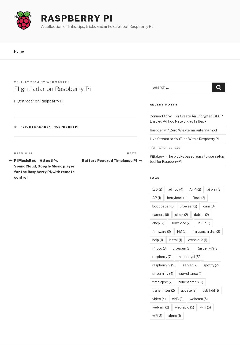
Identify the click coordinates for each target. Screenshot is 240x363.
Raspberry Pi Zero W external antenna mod (183, 130)
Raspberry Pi (77, 18)
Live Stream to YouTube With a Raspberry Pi (184, 139)
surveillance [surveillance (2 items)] (190, 274)
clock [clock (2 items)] (181, 215)
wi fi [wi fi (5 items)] (205, 307)
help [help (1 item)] (157, 240)
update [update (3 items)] (188, 290)
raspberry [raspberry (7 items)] (162, 257)
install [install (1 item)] (175, 240)
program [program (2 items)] (182, 248)
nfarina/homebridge (165, 147)
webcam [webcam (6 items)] (199, 299)
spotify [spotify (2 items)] (211, 265)
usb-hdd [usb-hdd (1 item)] (210, 290)
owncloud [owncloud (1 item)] (197, 240)
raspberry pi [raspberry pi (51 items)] (164, 265)
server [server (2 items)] (190, 265)
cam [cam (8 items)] (209, 206)
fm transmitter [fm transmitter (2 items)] (206, 231)
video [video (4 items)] (159, 299)
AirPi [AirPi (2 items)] (195, 189)
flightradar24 (36, 126)
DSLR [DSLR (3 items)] (203, 223)
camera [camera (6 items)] (160, 215)
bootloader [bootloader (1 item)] (163, 206)
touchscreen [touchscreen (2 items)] (191, 282)
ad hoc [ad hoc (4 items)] (175, 189)
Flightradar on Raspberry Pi (38, 101)
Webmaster (58, 82)
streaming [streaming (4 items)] (162, 274)
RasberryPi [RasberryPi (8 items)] (207, 248)
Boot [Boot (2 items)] (199, 198)
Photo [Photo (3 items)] (159, 248)
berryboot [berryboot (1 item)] (177, 198)
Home (19, 51)
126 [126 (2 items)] (157, 189)
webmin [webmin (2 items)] (160, 307)
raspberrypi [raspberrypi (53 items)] (190, 257)
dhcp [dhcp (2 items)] (158, 223)
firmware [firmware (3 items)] (161, 231)
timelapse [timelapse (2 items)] (162, 282)
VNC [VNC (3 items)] (178, 299)
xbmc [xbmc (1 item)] (174, 316)
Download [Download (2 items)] (180, 223)
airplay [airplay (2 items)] (214, 189)
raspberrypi (66, 126)
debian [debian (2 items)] (201, 215)
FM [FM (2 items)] (182, 231)
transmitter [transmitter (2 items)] (163, 290)
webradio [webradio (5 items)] (184, 307)
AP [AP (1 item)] (156, 198)
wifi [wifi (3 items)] (157, 316)
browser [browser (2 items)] (188, 206)
